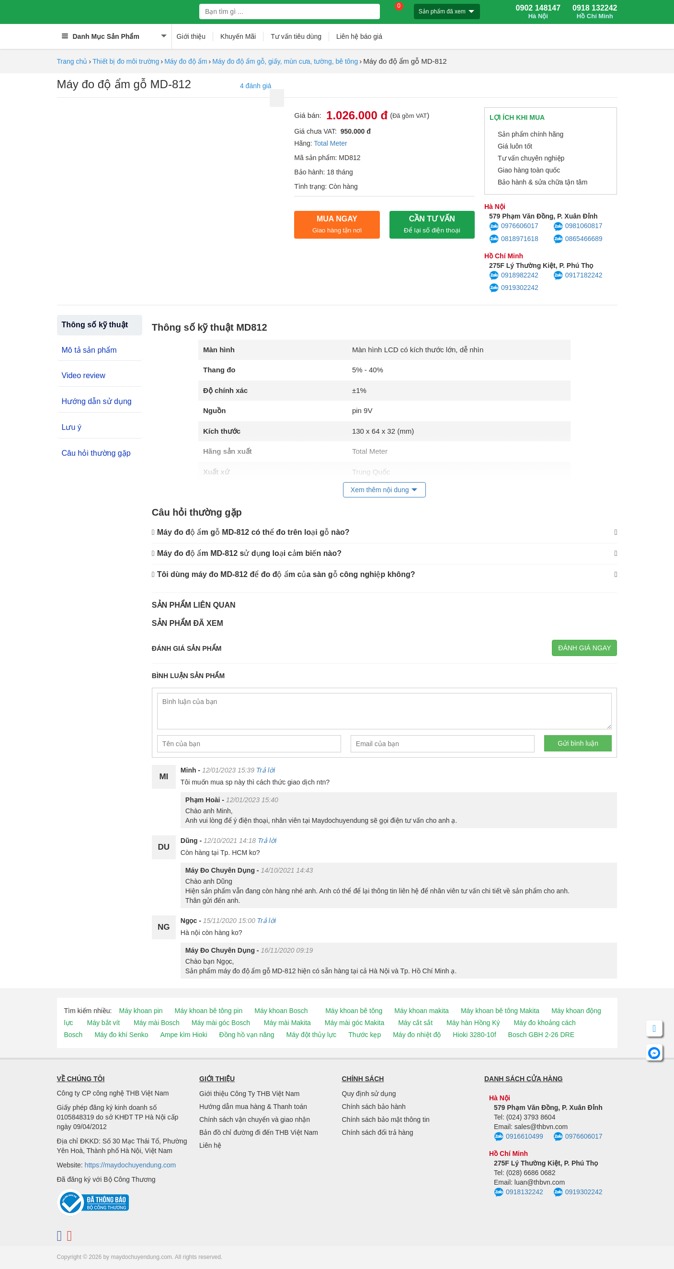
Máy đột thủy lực (311, 1034)
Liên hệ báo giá (359, 36)
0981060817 (578, 226)
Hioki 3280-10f (474, 1034)
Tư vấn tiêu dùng (296, 36)
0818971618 (513, 239)
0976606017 (513, 226)
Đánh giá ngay (584, 648)
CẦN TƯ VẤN (432, 224)
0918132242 (518, 1192)
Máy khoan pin (141, 1011)
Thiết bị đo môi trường (125, 61)
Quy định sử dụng (369, 1093)
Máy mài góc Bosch (221, 1023)
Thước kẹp (364, 1034)
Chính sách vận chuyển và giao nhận (254, 1119)
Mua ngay (337, 224)
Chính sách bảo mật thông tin (386, 1119)
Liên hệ (210, 1145)
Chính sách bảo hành (374, 1106)
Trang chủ (72, 61)
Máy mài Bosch (157, 1023)
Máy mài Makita (287, 1023)
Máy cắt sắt (415, 1023)
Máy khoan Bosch (281, 1011)
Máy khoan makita (421, 1011)
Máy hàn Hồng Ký (473, 1023)
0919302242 (513, 288)
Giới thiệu (191, 36)
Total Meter (330, 143)
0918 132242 (594, 12)
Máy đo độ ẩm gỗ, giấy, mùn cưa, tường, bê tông (285, 61)
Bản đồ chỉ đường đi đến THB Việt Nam (258, 1132)
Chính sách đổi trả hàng (377, 1132)
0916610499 (518, 1137)
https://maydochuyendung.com (130, 1165)
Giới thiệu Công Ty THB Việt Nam (249, 1093)
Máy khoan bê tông (353, 1011)
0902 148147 (538, 12)
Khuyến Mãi (238, 36)
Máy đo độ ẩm (185, 61)
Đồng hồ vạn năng (246, 1034)
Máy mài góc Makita (354, 1023)
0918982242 (513, 275)
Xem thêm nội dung (380, 490)
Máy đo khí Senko (121, 1034)
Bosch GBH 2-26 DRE (541, 1034)
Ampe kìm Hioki (183, 1034)
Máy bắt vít (103, 1023)
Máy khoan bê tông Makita (500, 1011)
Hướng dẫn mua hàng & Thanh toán (253, 1106)
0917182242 (578, 275)
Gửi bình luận (578, 743)
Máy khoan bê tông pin (209, 1011)
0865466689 (578, 239)
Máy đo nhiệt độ (417, 1034)
